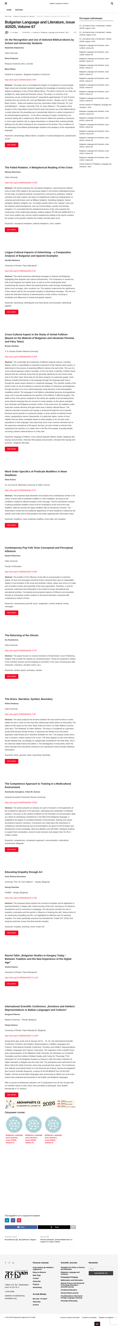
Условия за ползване (89, 1322)
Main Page (8, 16)
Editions (19, 10)
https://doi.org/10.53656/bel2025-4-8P (20, 714)
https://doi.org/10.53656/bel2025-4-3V (20, 271)
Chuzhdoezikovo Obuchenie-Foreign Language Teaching (72, 1302)
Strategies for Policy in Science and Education (73, 1273)
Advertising (37, 1292)
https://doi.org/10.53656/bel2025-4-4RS (21, 357)
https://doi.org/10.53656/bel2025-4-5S (20, 490)
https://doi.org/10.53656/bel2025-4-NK (20, 80)
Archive (36, 1310)
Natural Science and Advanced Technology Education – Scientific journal (72, 1290)
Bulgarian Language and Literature (59, 3)
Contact (36, 1283)
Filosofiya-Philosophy (69, 1306)
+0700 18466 (9, 1296)
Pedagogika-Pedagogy (69, 1282)
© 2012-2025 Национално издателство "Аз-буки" (20, 1322)
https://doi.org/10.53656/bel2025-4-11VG (21, 978)
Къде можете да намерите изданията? (43, 1273)
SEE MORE (11, 145)
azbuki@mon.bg (10, 1303)
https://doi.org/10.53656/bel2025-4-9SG (21, 803)
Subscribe (37, 1286)
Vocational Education (69, 1295)
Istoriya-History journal (69, 1298)
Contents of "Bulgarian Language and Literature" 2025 (53, 16)
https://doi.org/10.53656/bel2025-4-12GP (21, 1036)
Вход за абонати (39, 1277)
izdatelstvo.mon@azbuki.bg (15, 1301)
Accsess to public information (70, 1322)
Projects (36, 1289)
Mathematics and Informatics (72, 1285)
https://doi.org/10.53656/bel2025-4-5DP (21, 572)
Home (9, 10)
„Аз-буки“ (15, 32)
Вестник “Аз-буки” (40, 1304)
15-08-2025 (26, 32)
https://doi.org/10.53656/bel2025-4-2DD (21, 183)
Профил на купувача (106, 1322)
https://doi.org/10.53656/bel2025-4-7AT (21, 651)
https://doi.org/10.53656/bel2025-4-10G (21, 898)
